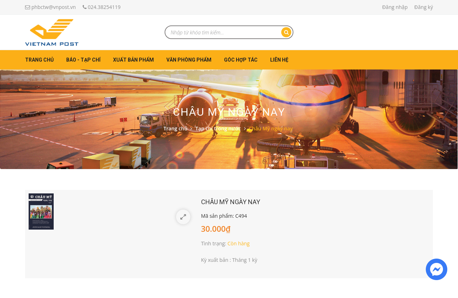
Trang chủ (39, 60)
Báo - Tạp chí (83, 60)
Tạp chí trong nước (218, 128)
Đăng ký (423, 7)
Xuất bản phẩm (133, 60)
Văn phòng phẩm (188, 60)
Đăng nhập (395, 7)
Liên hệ (279, 60)
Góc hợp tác (241, 60)
